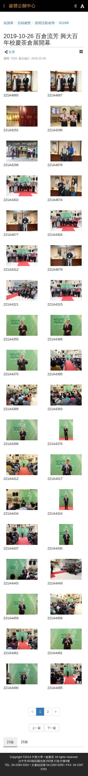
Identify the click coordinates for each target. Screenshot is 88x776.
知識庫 (8, 23)
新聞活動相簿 (45, 23)
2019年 (64, 23)
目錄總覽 (24, 23)
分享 (11, 52)
